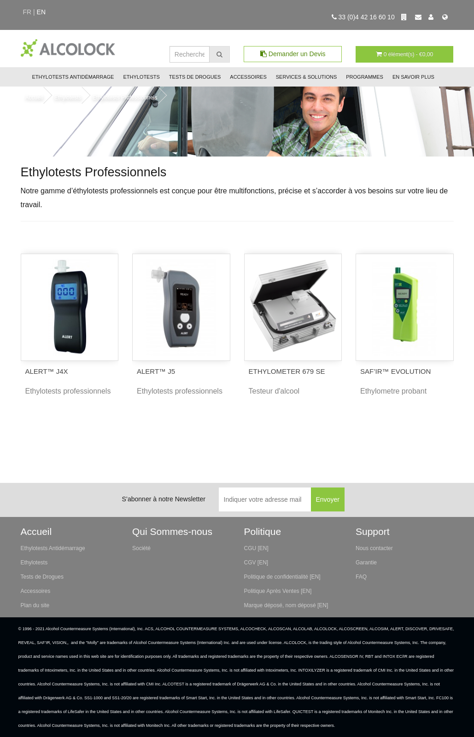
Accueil (34, 97)
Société (141, 548)
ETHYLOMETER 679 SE (287, 371)
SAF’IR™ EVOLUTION (395, 371)
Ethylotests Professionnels (125, 97)
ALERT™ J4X (46, 371)
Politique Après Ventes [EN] (278, 591)
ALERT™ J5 (156, 371)
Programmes (364, 77)
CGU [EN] (256, 548)
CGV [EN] (256, 562)
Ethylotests (141, 77)
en (41, 12)
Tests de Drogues (195, 77)
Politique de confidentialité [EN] (282, 577)
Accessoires (248, 77)
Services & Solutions (306, 77)
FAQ (361, 577)
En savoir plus (413, 77)
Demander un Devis (293, 54)
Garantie (366, 562)
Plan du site (35, 605)
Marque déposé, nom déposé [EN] (286, 605)
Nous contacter (374, 548)
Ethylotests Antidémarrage (73, 77)
